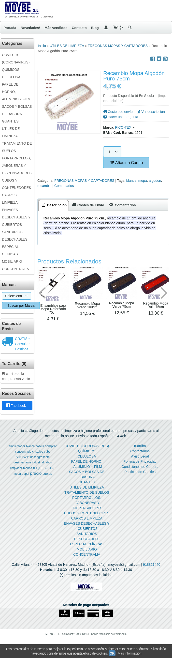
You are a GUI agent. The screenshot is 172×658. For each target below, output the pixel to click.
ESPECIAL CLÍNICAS (10, 250)
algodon (155, 181)
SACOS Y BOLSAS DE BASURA (17, 110)
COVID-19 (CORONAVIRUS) (16, 58)
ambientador (17, 446)
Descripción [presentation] (54, 205)
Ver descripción (150, 112)
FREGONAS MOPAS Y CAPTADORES (84, 181)
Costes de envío (117, 112)
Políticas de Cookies (140, 472)
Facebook (15, 406)
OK (112, 653)
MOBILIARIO (12, 261)
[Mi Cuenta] (106, 27)
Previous (42, 293)
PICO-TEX (123, 127)
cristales (37, 451)
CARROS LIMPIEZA (10, 198)
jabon (48, 462)
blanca (131, 181)
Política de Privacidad (140, 461)
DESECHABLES (14, 239)
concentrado (23, 451)
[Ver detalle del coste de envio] (8, 342)
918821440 (151, 564)
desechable (22, 457)
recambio (44, 186)
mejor (38, 468)
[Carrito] (118, 27)
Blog (95, 28)
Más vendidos (55, 28)
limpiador (16, 468)
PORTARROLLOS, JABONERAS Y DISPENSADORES (17, 165)
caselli (40, 446)
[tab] (54, 205)
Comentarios (64, 186)
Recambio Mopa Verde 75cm (121, 304)
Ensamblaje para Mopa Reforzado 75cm (53, 309)
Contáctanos (140, 451)
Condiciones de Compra (140, 467)
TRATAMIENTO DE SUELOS (17, 147)
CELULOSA (11, 77)
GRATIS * (22, 339)
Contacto (79, 28)
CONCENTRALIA (15, 269)
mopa (142, 181)
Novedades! (30, 28)
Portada (9, 28)
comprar (51, 446)
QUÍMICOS (10, 70)
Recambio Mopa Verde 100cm (87, 305)
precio (36, 473)
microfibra (49, 468)
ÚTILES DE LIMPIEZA (11, 132)
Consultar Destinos (22, 346)
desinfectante (22, 462)
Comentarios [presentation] (122, 205)
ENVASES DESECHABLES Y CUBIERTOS (16, 217)
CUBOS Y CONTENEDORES (16, 184)
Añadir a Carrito (126, 162)
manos (27, 468)
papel (25, 473)
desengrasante (40, 457)
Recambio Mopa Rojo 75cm (155, 305)
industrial (38, 462)
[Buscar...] (130, 27)
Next (164, 293)
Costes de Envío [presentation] (87, 205)
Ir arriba (140, 446)
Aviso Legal (140, 456)
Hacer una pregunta (120, 117)
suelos (47, 473)
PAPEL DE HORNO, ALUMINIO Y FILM (16, 91)
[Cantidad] (112, 151)
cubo (47, 451)
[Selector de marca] (16, 296)
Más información (129, 653)
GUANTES (10, 121)
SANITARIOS (12, 232)
